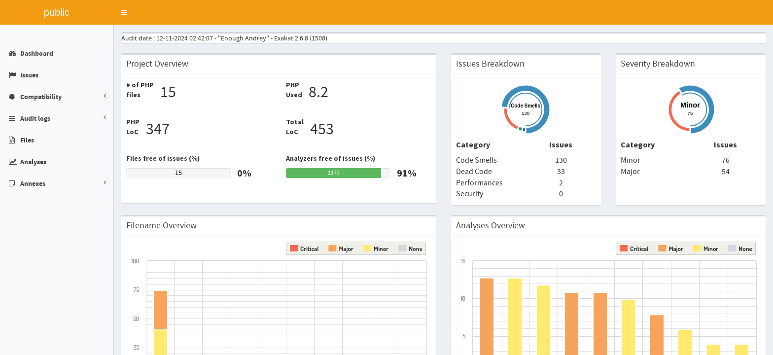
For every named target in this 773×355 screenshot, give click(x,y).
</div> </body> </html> (386, 177)
